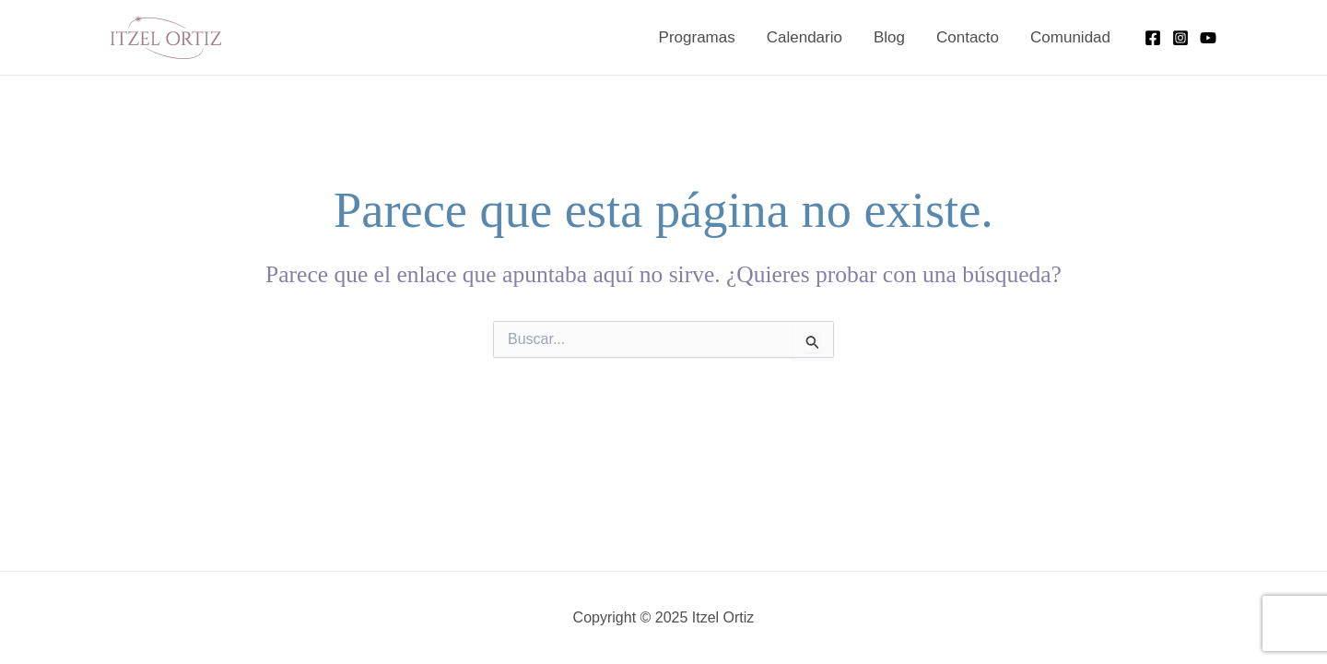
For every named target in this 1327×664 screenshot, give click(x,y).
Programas (697, 37)
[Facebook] (1153, 38)
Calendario (804, 37)
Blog (889, 37)
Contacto (967, 37)
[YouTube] (1208, 38)
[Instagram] (1180, 38)
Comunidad (1070, 37)
